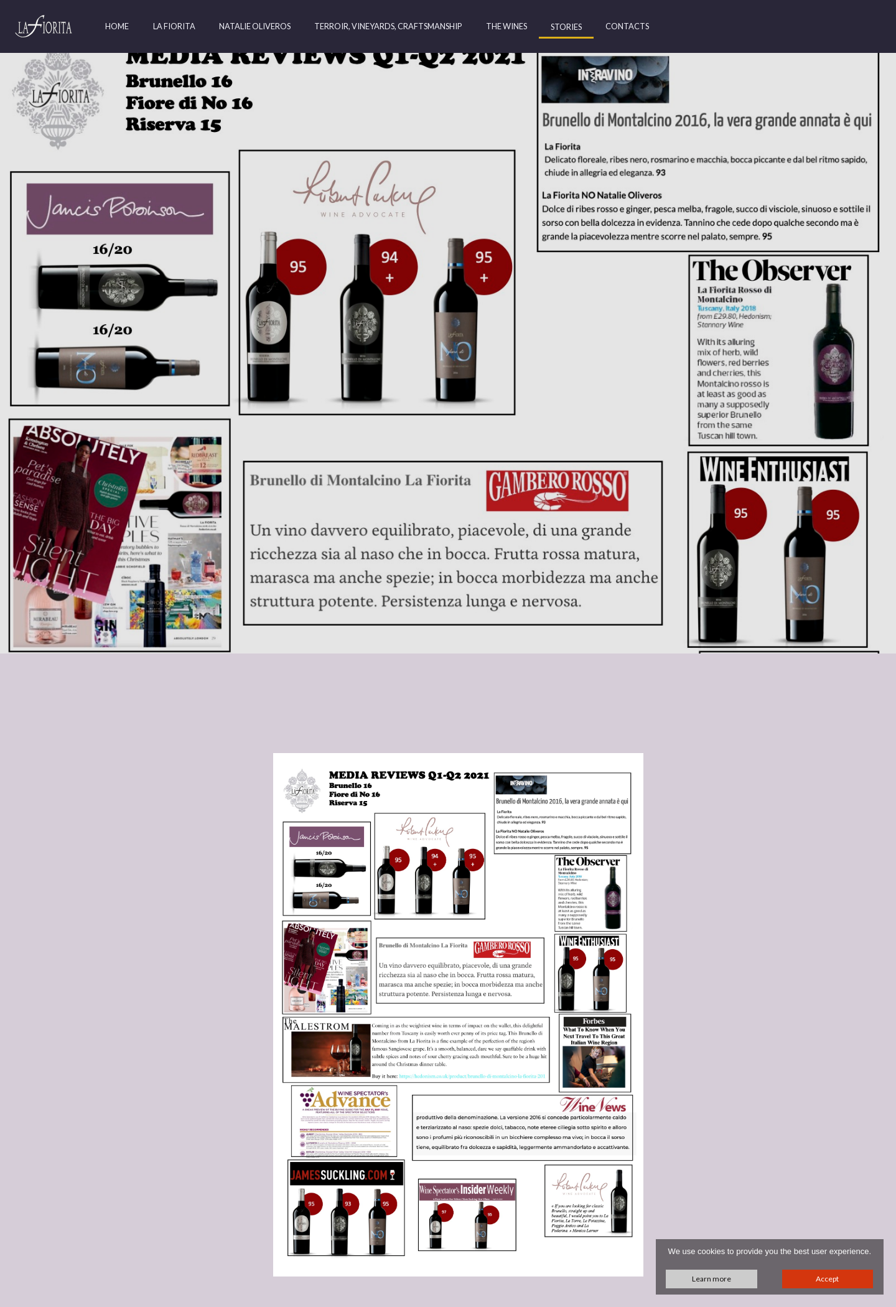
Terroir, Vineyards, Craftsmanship (388, 26)
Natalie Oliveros (255, 26)
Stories (566, 27)
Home (117, 26)
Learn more (711, 1278)
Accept (827, 1278)
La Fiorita (174, 26)
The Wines (506, 26)
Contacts (627, 26)
